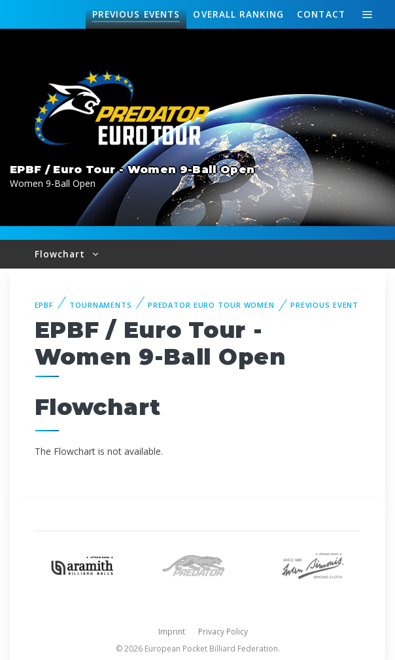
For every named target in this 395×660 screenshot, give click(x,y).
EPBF (44, 305)
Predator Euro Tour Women (211, 305)
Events (136, 14)
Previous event (324, 305)
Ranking (238, 14)
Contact (321, 14)
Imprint (171, 631)
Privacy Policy (223, 631)
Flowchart (62, 254)
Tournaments (100, 305)
